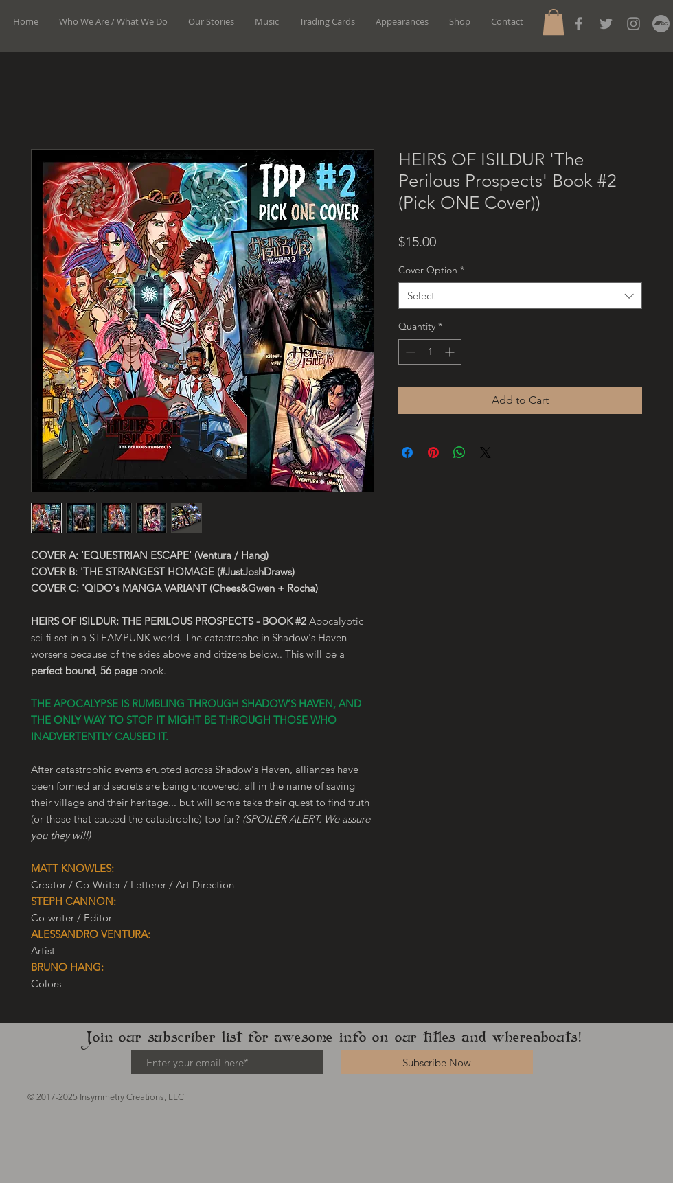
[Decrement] (409, 352)
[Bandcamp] (661, 23)
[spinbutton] (430, 352)
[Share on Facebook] (407, 452)
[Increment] (450, 352)
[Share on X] (485, 452)
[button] (553, 22)
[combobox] (520, 295)
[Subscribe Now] (437, 1062)
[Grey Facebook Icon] (578, 23)
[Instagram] (633, 23)
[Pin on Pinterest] (433, 452)
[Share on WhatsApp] (459, 452)
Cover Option (431, 270)
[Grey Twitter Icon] (606, 23)
